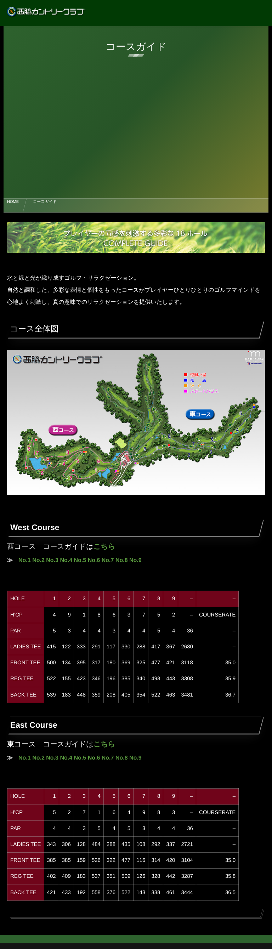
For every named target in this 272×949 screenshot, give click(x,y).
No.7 (108, 560)
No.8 (121, 560)
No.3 (52, 560)
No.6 (94, 560)
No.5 (80, 560)
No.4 (66, 560)
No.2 (38, 560)
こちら (104, 547)
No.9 (135, 560)
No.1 (24, 560)
